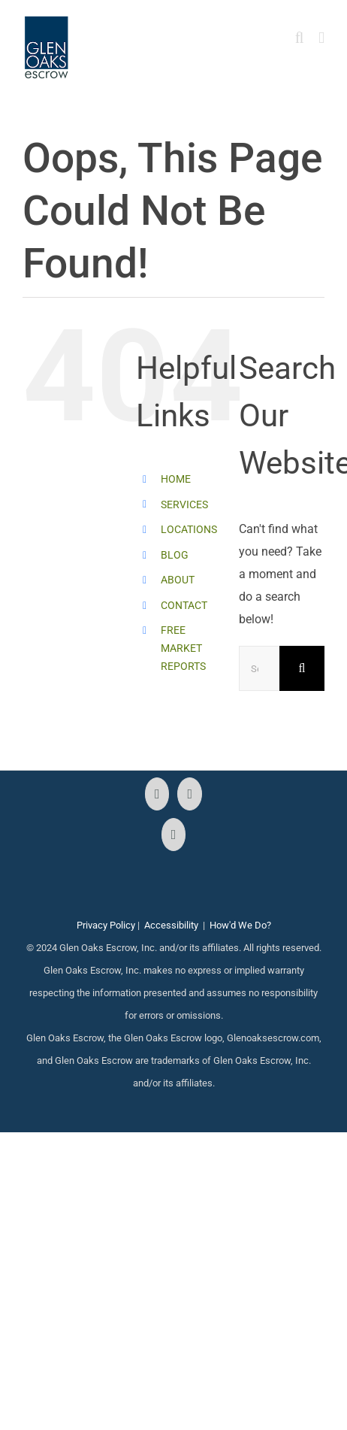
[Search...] (259, 668)
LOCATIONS (189, 529)
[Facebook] (157, 793)
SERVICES (184, 504)
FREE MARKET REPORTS (183, 648)
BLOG (175, 555)
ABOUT (178, 580)
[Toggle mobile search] (299, 38)
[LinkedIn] (173, 834)
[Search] (301, 668)
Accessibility (171, 925)
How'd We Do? (240, 925)
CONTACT (184, 605)
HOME (176, 479)
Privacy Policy (106, 925)
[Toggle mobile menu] (321, 38)
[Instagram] (189, 793)
